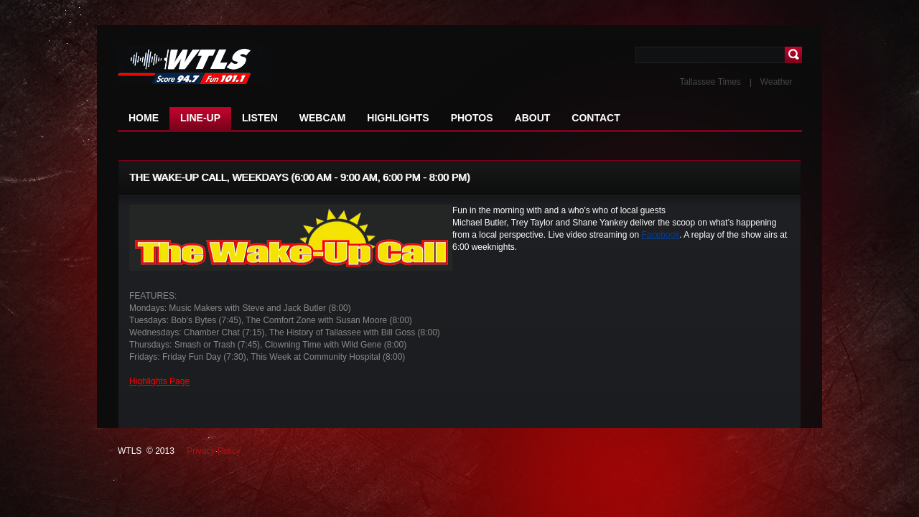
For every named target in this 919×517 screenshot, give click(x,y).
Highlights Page (159, 381)
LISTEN (260, 118)
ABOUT (533, 118)
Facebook (660, 235)
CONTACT (596, 118)
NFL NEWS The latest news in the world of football (204, 65)
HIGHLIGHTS (398, 118)
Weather (776, 82)
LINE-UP (200, 118)
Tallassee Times (709, 82)
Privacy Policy (214, 451)
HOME (144, 118)
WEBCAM (322, 118)
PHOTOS (472, 118)
